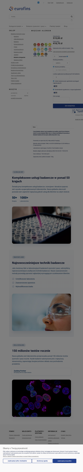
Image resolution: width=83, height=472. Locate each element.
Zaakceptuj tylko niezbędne (17, 461)
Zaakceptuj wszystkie (65, 461)
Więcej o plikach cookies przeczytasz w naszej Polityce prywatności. (21, 456)
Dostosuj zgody (42, 461)
